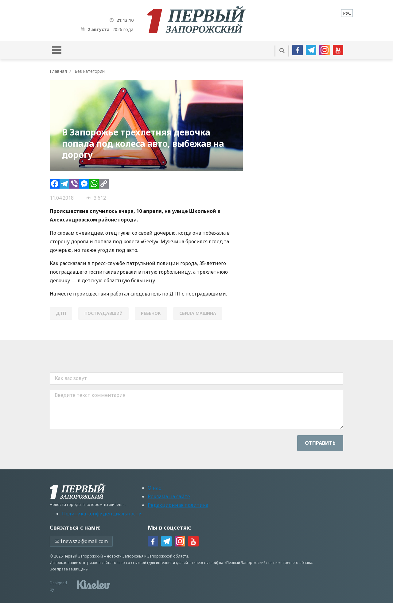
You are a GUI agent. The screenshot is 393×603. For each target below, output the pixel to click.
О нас (154, 487)
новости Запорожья (125, 556)
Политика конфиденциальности (102, 513)
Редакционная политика (178, 505)
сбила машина (197, 313)
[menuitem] (347, 13)
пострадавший (103, 313)
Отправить (320, 443)
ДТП (61, 313)
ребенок (151, 313)
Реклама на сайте (169, 496)
